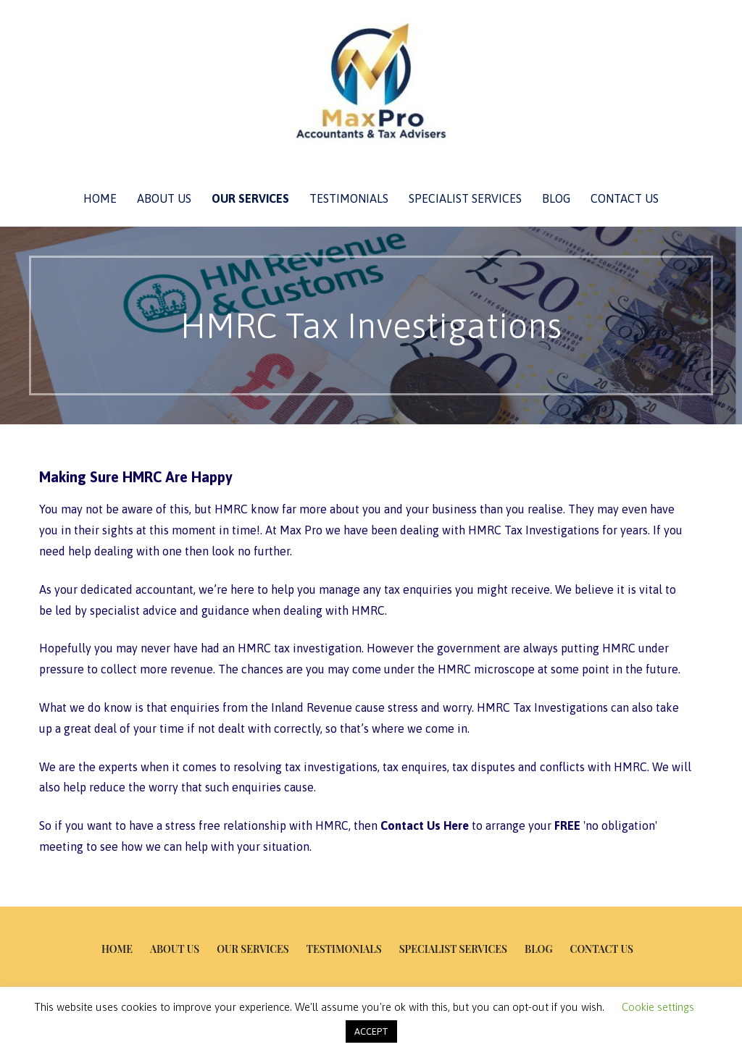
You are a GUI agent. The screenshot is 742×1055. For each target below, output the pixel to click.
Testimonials (348, 198)
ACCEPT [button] (371, 1031)
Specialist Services (465, 198)
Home (100, 198)
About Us (164, 198)
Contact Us (625, 198)
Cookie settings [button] (658, 1007)
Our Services (250, 198)
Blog (556, 198)
